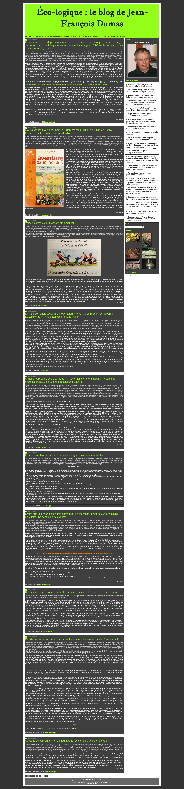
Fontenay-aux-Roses (52, 36)
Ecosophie (105, 36)
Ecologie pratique (85, 36)
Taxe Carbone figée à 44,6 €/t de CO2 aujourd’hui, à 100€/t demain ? (141, 109)
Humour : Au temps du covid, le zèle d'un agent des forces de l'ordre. (64, 455)
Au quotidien (39, 36)
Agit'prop (96, 36)
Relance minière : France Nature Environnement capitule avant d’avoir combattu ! (71, 592)
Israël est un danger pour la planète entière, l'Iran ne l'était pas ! (140, 91)
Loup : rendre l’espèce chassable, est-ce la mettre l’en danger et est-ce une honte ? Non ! (141, 167)
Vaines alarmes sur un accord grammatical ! (50, 223)
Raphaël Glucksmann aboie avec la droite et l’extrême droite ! (140, 96)
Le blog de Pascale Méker (136, 276)
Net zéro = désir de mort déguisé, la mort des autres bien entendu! (140, 139)
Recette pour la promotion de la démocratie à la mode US (139, 85)
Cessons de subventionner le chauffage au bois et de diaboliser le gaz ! (66, 740)
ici (74, 401)
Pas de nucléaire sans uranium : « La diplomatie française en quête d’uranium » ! (71, 639)
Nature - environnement (69, 36)
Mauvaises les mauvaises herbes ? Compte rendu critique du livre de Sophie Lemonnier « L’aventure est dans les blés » (69, 132)
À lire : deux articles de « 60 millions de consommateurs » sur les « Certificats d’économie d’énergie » (142, 102)
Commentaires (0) (50, 122)
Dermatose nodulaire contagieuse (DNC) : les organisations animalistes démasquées (140, 121)
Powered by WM (92, 784)
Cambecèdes (112, 161)
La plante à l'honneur (118, 36)
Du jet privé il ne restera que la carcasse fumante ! (138, 115)
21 (46, 776)
